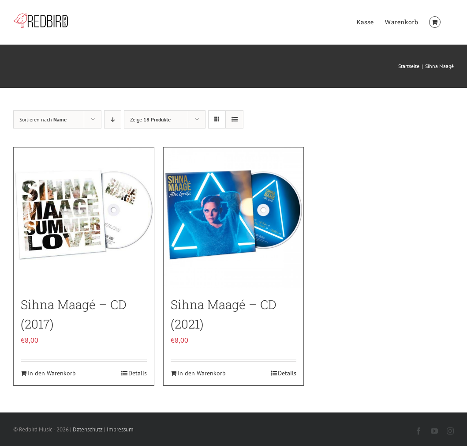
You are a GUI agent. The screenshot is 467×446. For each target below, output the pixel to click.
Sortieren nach (43, 119)
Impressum (120, 429)
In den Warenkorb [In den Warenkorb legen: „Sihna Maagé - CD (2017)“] (52, 373)
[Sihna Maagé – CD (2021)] (234, 217)
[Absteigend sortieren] (112, 119)
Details (137, 373)
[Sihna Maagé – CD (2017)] (84, 217)
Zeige (150, 119)
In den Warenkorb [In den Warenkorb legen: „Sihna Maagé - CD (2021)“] (202, 373)
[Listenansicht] (234, 119)
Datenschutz (88, 429)
